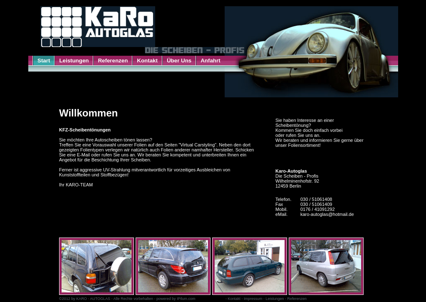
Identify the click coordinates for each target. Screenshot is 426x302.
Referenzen (113, 60)
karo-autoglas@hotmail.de (327, 214)
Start (43, 60)
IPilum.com (186, 299)
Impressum (253, 299)
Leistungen (74, 60)
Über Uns (179, 60)
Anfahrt (210, 60)
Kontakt (147, 60)
